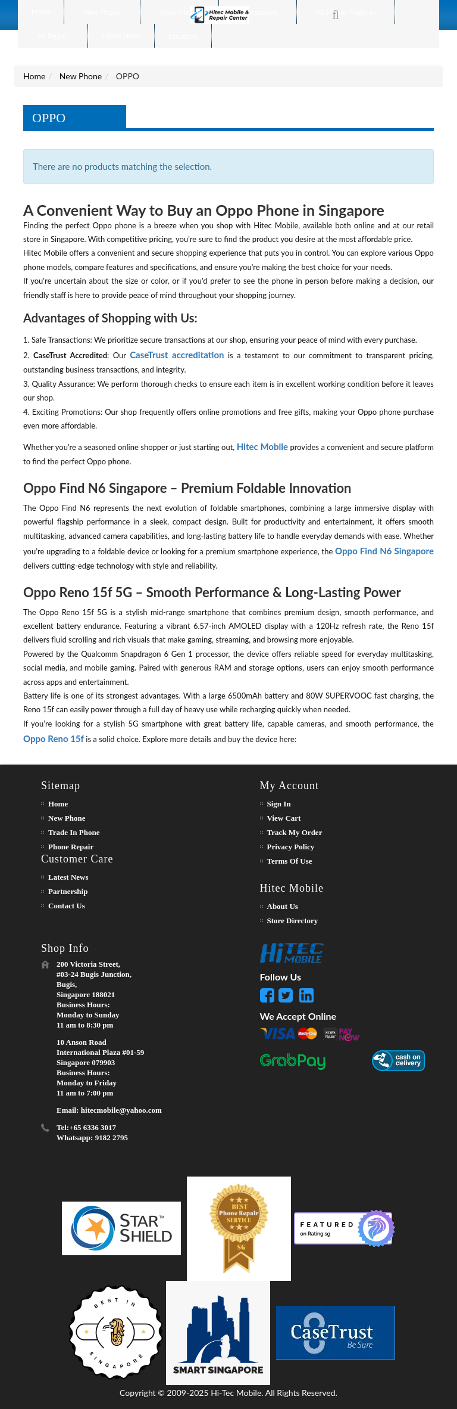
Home (34, 76)
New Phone (81, 76)
